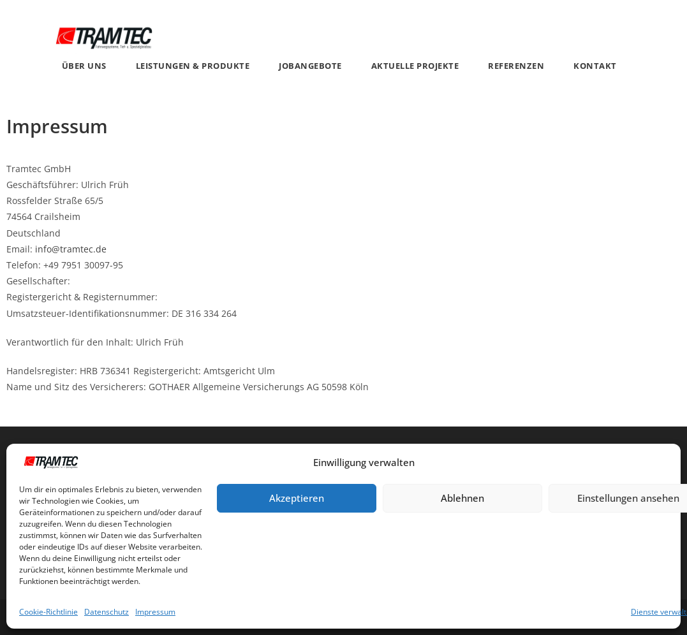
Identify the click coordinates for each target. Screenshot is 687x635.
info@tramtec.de (71, 249)
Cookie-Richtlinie (48, 611)
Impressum (155, 611)
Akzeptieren (296, 498)
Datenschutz (106, 611)
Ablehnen (462, 498)
